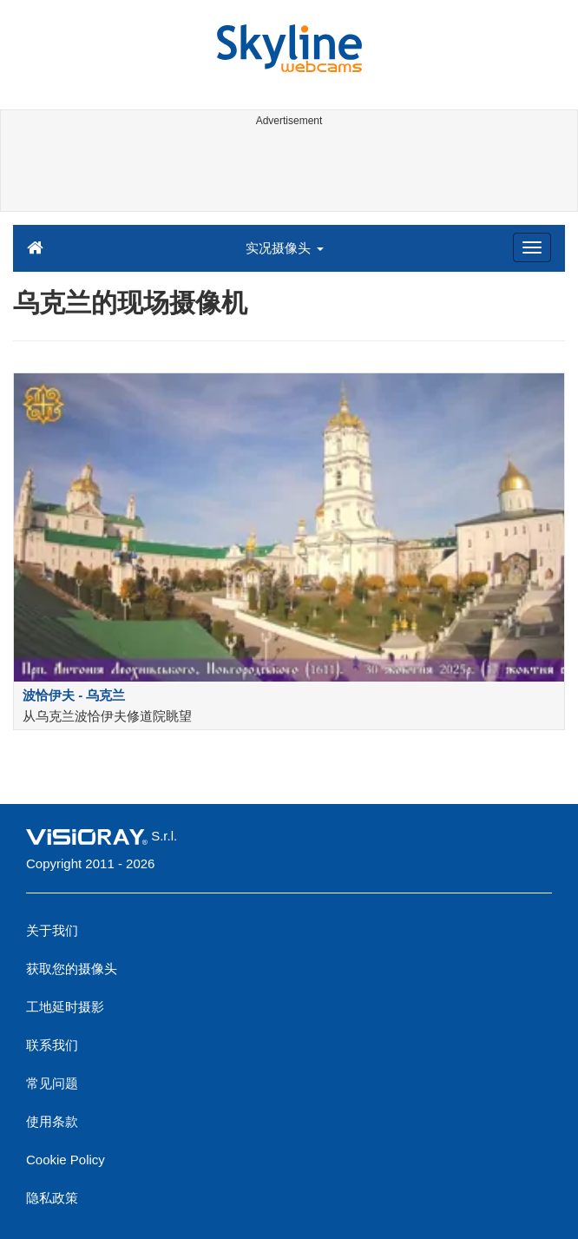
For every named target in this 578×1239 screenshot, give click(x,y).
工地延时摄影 (65, 1006)
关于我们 (52, 930)
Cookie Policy (65, 1159)
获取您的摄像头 (71, 968)
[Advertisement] (286, 172)
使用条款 (52, 1121)
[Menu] (532, 247)
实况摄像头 (284, 248)
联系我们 (52, 1045)
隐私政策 (52, 1197)
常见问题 (52, 1083)
